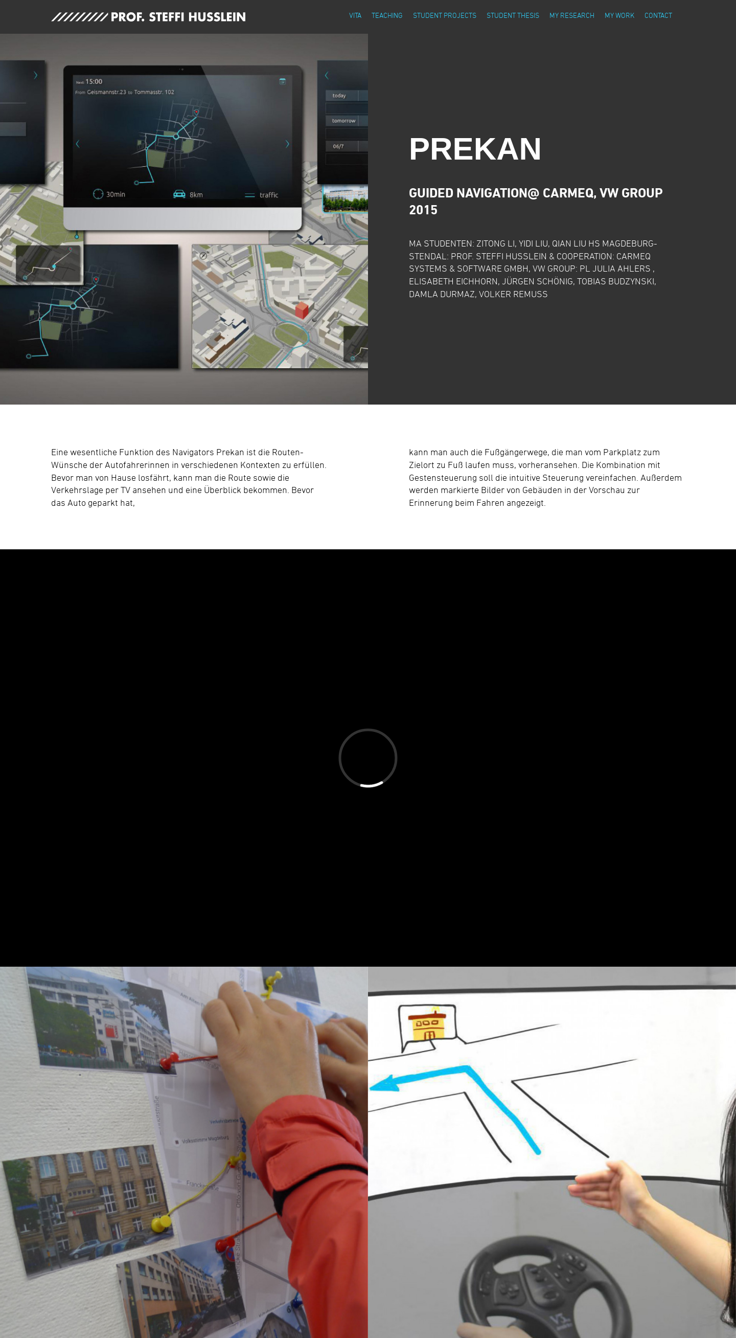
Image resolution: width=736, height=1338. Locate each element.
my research (571, 15)
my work (619, 15)
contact (658, 15)
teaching (387, 15)
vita (355, 15)
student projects (444, 15)
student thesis (513, 15)
